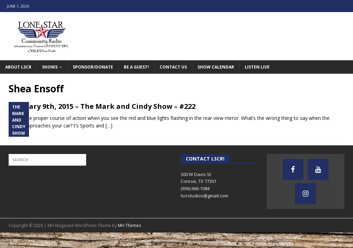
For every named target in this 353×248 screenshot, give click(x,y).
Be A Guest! (136, 67)
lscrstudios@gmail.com (204, 196)
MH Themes (129, 225)
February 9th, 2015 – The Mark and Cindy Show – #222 (102, 106)
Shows (50, 67)
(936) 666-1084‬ (195, 188)
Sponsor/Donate (93, 67)
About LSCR (18, 67)
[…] (108, 125)
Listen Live (257, 67)
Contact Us (173, 67)
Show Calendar (216, 67)
